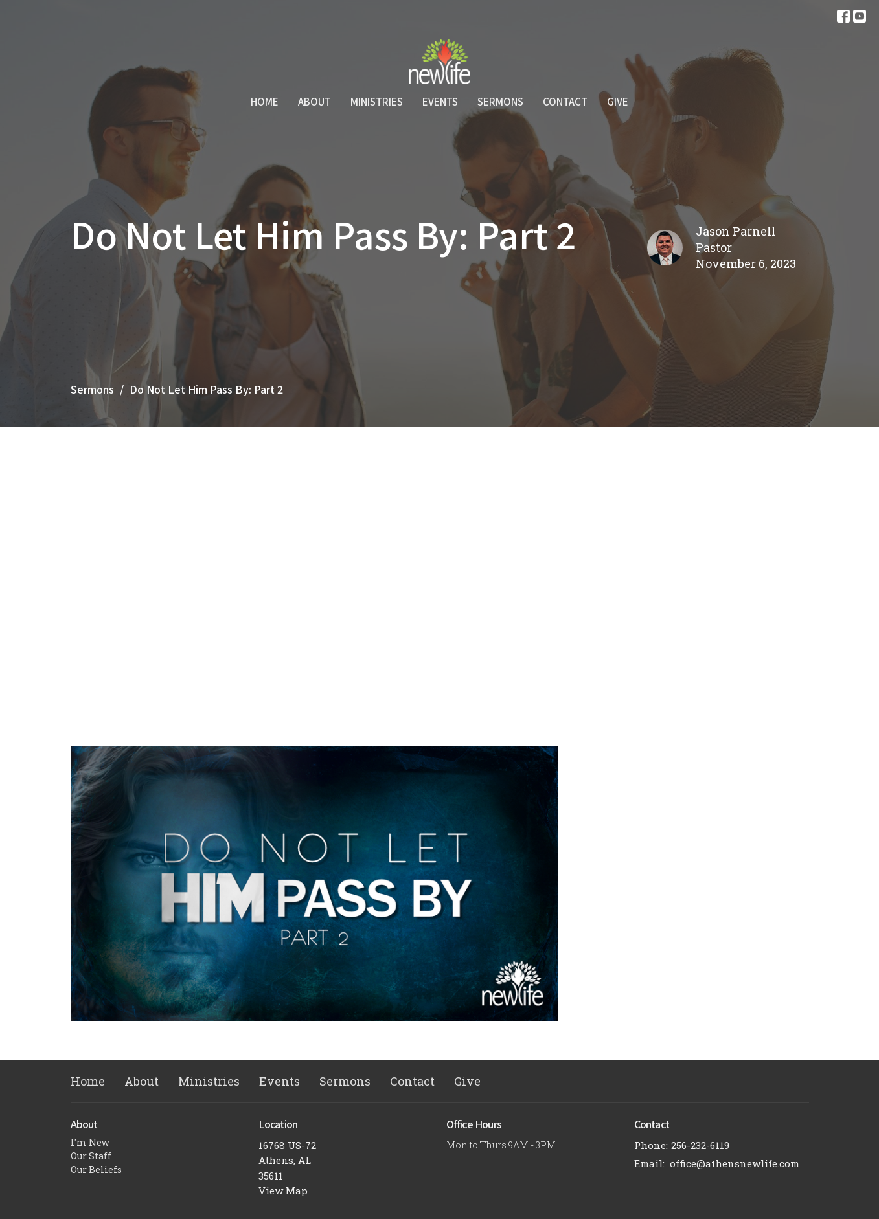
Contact (565, 101)
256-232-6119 (700, 1145)
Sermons (500, 101)
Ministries (376, 101)
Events (440, 101)
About (314, 101)
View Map (283, 1190)
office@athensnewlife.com (734, 1163)
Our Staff (91, 1156)
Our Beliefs (96, 1169)
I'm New (90, 1142)
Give (617, 101)
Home (265, 101)
